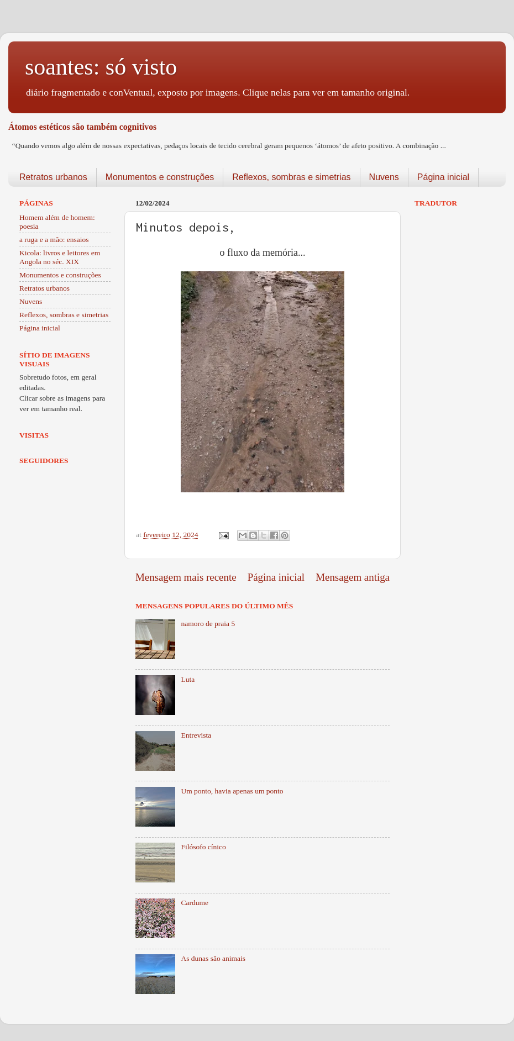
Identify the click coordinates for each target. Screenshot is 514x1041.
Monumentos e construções (160, 177)
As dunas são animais (213, 958)
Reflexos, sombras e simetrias (291, 177)
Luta (188, 679)
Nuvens (384, 177)
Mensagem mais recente (186, 577)
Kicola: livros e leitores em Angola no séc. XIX (59, 257)
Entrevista (196, 735)
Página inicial (443, 177)
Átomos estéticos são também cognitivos (82, 127)
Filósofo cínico (203, 847)
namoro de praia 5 (208, 623)
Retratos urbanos (53, 177)
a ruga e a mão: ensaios (54, 239)
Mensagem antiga (353, 577)
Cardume (194, 902)
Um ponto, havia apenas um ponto (232, 791)
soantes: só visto (101, 67)
